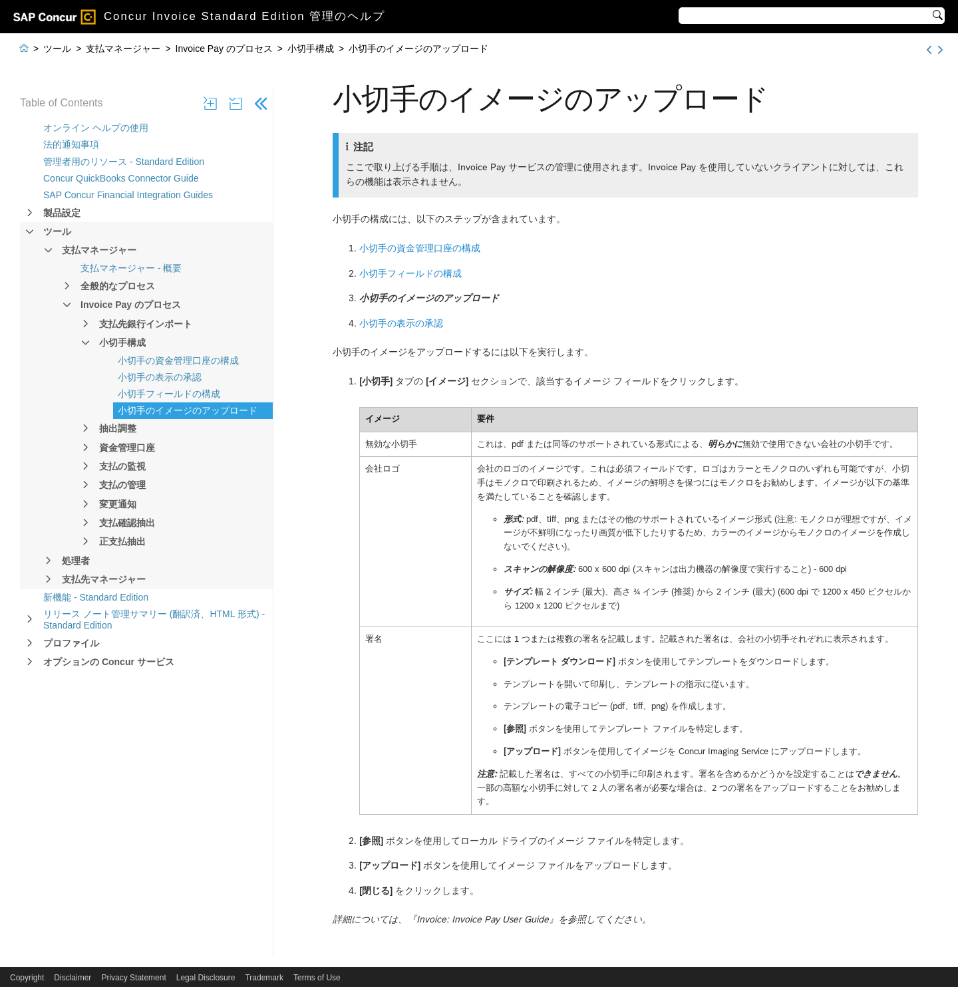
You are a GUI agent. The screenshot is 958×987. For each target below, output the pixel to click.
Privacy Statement (133, 977)
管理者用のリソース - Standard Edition (123, 161)
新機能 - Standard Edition (95, 597)
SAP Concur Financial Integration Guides (128, 195)
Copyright (27, 977)
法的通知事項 (71, 144)
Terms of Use (317, 977)
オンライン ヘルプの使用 (95, 127)
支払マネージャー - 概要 (131, 268)
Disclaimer (72, 977)
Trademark (264, 977)
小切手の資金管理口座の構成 (178, 360)
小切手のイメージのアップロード (187, 410)
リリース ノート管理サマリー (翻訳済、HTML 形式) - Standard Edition (154, 620)
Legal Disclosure (206, 977)
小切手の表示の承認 (160, 377)
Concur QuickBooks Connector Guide (120, 178)
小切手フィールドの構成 (169, 393)
